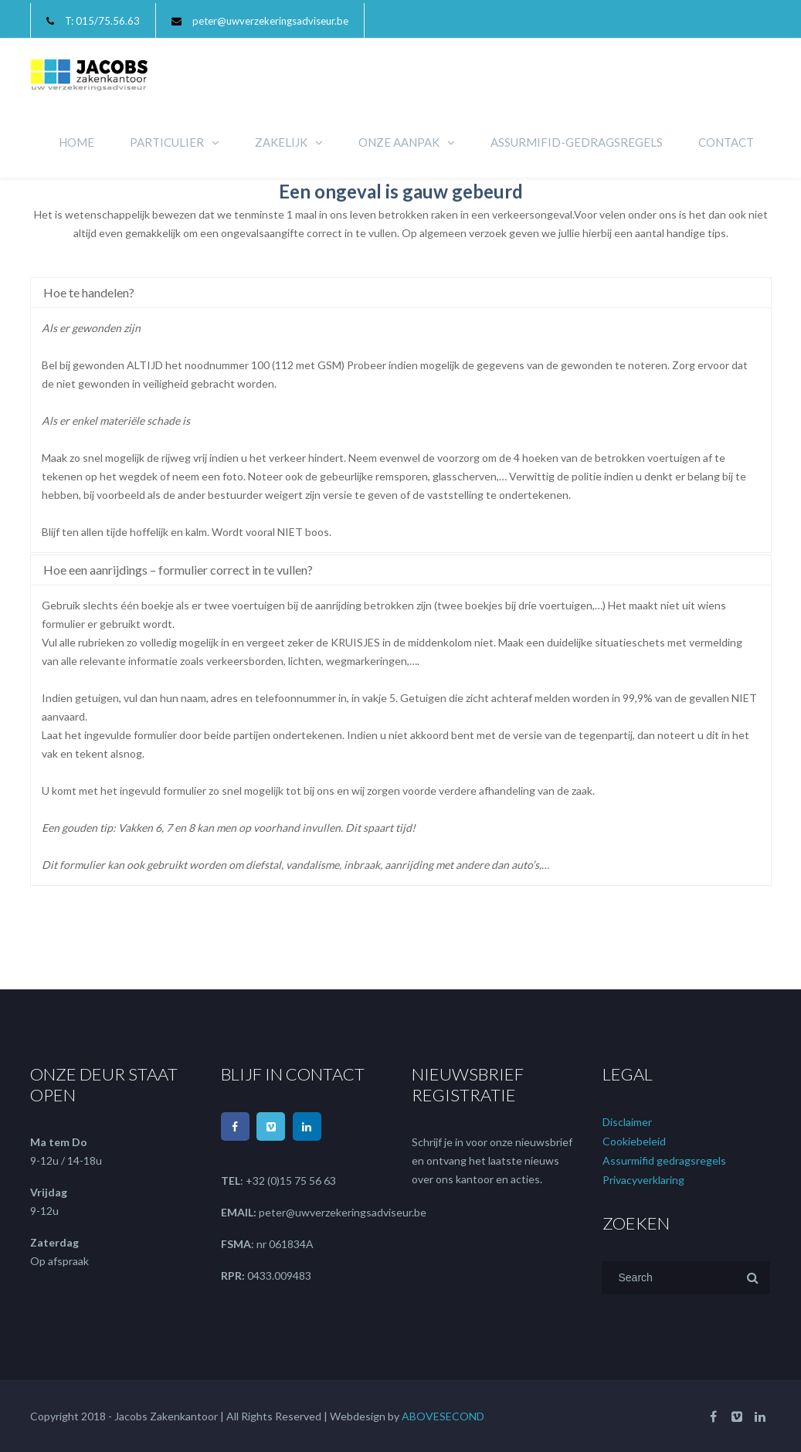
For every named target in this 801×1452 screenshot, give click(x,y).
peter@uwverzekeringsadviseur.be (270, 21)
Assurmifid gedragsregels (664, 1160)
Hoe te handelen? (88, 292)
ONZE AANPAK (399, 142)
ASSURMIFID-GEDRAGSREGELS (576, 142)
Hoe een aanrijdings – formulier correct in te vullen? (178, 569)
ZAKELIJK (281, 142)
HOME (76, 142)
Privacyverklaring (643, 1179)
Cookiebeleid (634, 1141)
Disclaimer (627, 1121)
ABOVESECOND (443, 1416)
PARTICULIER (167, 142)
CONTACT (726, 142)
